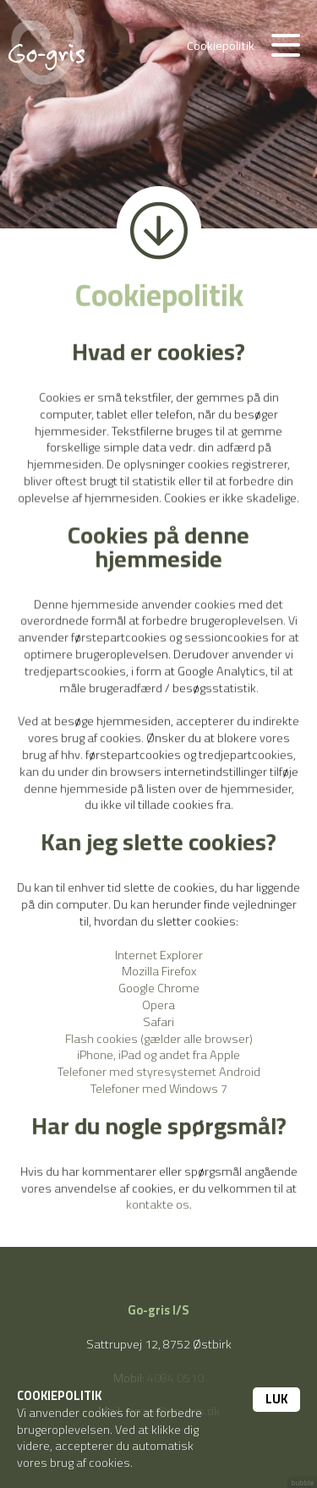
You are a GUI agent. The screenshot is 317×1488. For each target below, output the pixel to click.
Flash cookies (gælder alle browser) (158, 1036)
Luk (276, 1398)
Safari (158, 1020)
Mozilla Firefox (158, 970)
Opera (158, 1003)
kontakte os (157, 1200)
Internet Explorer (158, 954)
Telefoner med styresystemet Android (158, 1069)
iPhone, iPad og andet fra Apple (159, 1053)
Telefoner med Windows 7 (158, 1086)
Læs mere (162, 1462)
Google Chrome (158, 987)
